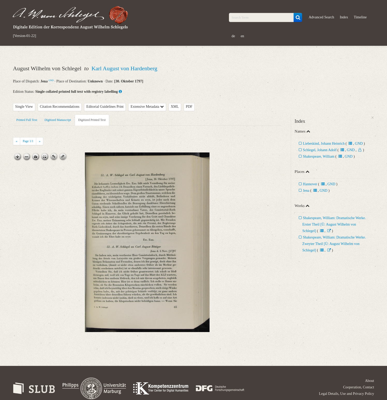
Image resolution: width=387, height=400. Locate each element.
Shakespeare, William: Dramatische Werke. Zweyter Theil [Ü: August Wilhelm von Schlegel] (334, 243)
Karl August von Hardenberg (124, 68)
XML (175, 107)
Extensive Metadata (147, 107)
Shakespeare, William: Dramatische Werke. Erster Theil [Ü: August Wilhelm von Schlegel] (334, 224)
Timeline (360, 17)
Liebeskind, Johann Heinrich (324, 143)
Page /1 (28, 141)
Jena (306, 191)
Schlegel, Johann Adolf (320, 150)
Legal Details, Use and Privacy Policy (346, 394)
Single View (24, 107)
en (242, 36)
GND (51, 80)
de (233, 36)
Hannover (310, 184)
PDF (189, 107)
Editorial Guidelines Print (105, 107)
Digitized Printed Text (92, 120)
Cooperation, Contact (358, 387)
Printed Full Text (26, 120)
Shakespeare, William (318, 156)
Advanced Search (321, 17)
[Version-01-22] (24, 36)
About (369, 381)
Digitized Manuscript (57, 120)
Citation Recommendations (59, 107)
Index (344, 17)
